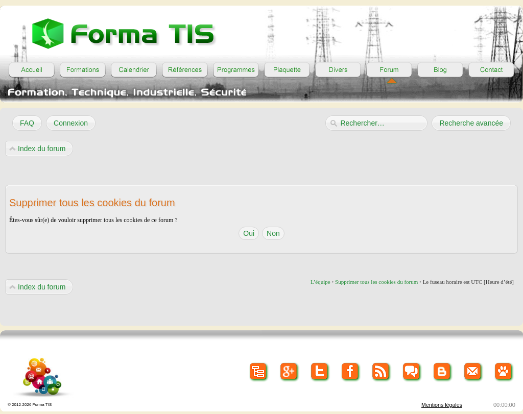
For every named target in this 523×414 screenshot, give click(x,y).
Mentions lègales (441, 405)
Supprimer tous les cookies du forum (376, 282)
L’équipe (320, 282)
